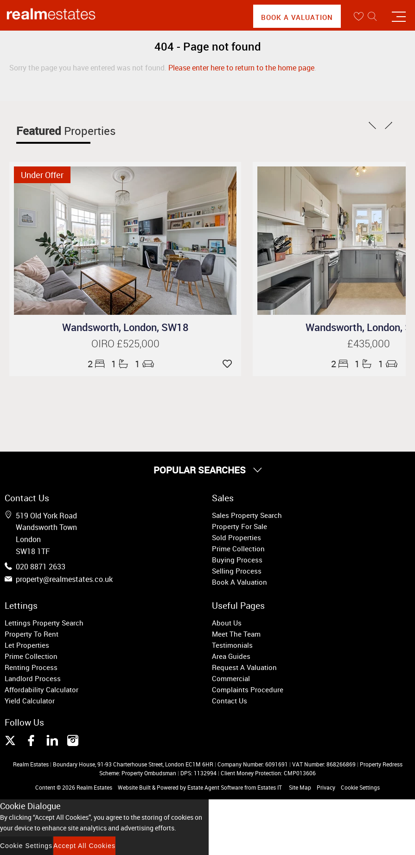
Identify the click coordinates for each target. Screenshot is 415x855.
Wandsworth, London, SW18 (125, 327)
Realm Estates (94, 787)
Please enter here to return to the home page (241, 68)
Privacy (326, 787)
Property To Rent (31, 633)
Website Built (134, 787)
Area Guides (231, 656)
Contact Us (229, 700)
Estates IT (269, 787)
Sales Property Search (247, 515)
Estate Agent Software (215, 787)
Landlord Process (33, 678)
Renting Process (31, 667)
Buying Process (237, 559)
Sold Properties (236, 537)
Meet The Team (236, 633)
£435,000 (368, 343)
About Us (227, 622)
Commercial (231, 678)
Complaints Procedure (247, 689)
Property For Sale (239, 526)
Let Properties (27, 645)
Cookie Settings (360, 787)
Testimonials (232, 645)
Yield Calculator (30, 700)
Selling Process (237, 570)
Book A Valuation (297, 17)
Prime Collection (238, 548)
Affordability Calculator (41, 689)
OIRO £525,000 (125, 343)
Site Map (300, 787)
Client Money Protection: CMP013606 (268, 773)
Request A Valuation (244, 667)
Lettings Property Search (44, 622)
